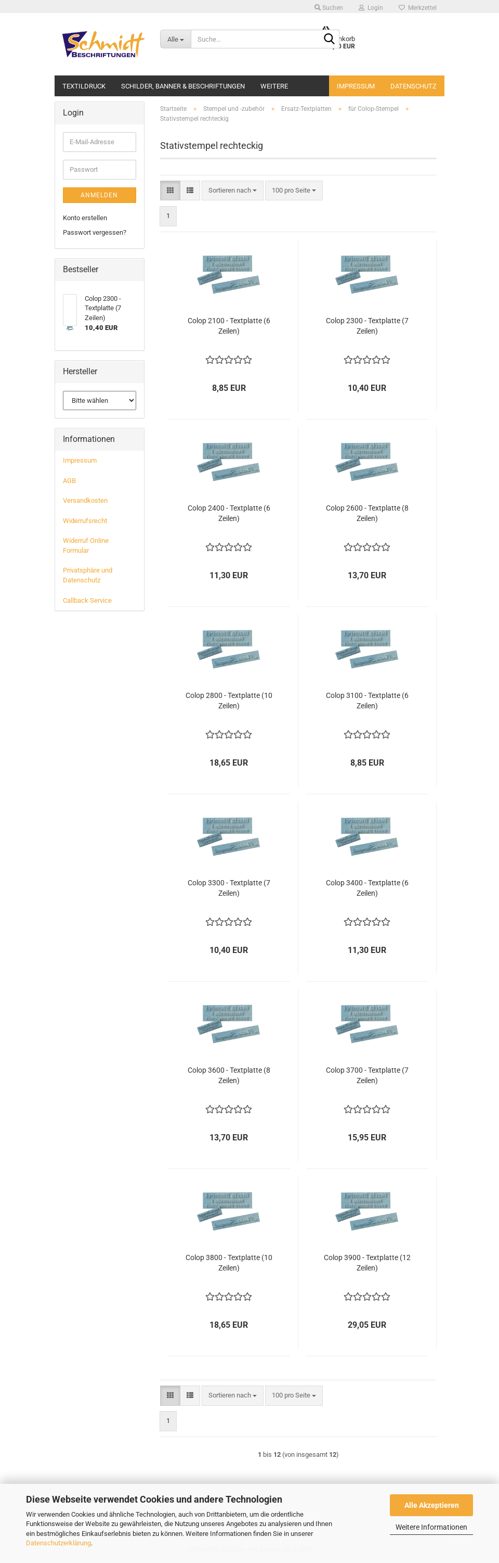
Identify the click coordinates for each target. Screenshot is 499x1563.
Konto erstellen (85, 218)
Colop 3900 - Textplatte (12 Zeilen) (367, 1262)
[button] (170, 191)
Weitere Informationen (431, 1527)
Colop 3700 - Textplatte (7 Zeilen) (367, 1075)
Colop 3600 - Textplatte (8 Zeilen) (229, 1075)
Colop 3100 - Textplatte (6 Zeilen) (367, 700)
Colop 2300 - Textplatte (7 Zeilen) (367, 325)
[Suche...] (175, 39)
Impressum (356, 86)
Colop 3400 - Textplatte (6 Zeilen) (367, 888)
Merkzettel (418, 7)
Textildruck (84, 85)
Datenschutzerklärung (58, 1543)
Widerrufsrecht (85, 521)
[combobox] (233, 191)
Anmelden (99, 195)
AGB (69, 481)
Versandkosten (85, 500)
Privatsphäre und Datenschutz (87, 575)
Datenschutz (413, 86)
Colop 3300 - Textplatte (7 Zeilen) (229, 888)
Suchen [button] (328, 7)
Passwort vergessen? (94, 232)
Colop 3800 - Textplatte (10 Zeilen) (229, 1262)
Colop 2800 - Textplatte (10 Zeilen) (229, 700)
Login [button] (371, 7)
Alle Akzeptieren (431, 1505)
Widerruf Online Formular (86, 545)
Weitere (274, 85)
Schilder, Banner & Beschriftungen (183, 85)
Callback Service (87, 600)
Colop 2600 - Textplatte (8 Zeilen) (367, 513)
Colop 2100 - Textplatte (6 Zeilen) (229, 325)
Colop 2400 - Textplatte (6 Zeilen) (229, 513)
